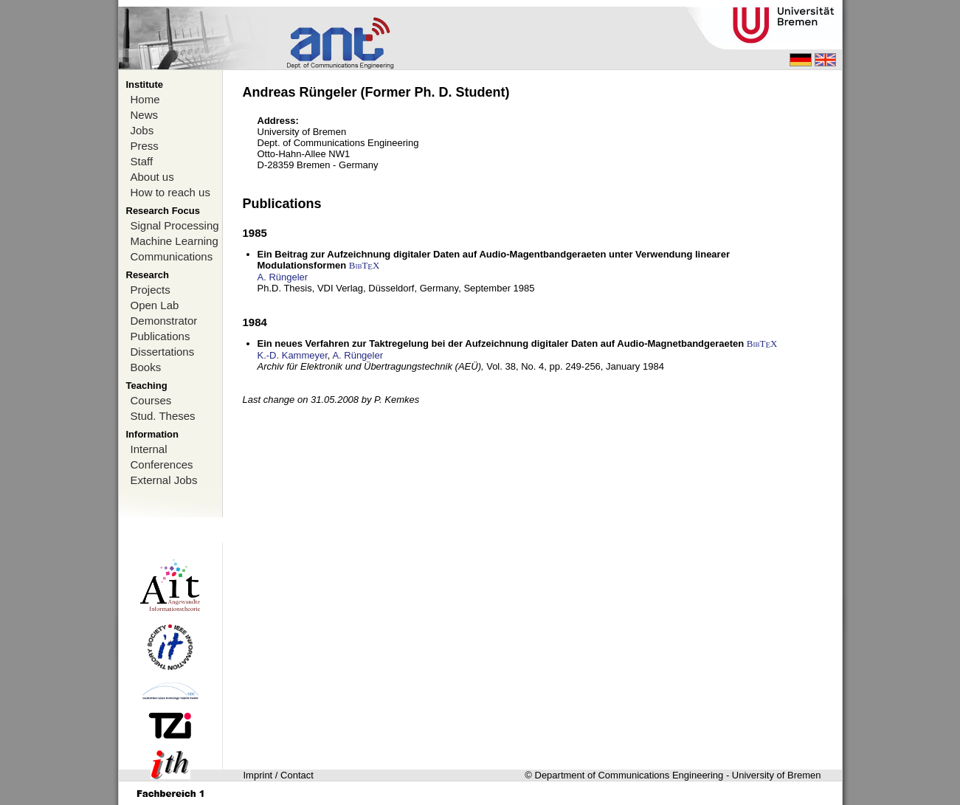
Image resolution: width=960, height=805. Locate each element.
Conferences (162, 464)
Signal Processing (175, 225)
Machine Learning (174, 241)
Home (145, 99)
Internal (149, 449)
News (145, 114)
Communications (172, 256)
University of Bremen (776, 775)
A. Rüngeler (283, 277)
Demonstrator (164, 320)
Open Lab (155, 305)
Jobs (142, 130)
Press (145, 145)
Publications (160, 336)
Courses (151, 400)
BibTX (364, 265)
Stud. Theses (163, 416)
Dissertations (163, 351)
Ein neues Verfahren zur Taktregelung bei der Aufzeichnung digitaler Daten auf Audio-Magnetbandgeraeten (501, 343)
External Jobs (164, 480)
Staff (142, 161)
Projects (150, 289)
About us (152, 176)
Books (146, 367)
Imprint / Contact (279, 775)
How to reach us (170, 192)
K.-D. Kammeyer (293, 355)
